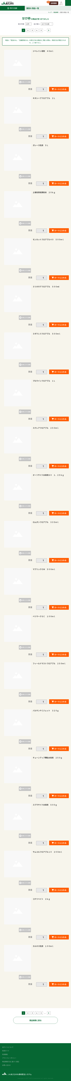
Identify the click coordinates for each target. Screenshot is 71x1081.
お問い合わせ (6, 1065)
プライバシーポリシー (9, 1058)
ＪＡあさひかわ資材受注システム (19, 1074)
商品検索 (56, 12)
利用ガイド (5, 1051)
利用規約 (5, 1054)
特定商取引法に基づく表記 (10, 1062)
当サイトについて (7, 1047)
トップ (50, 12)
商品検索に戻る (35, 1020)
